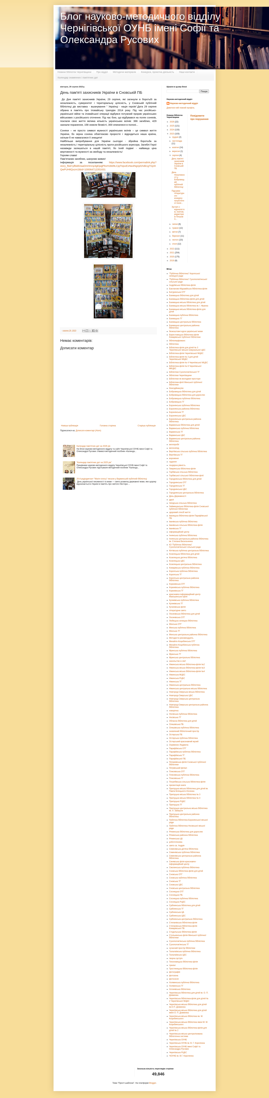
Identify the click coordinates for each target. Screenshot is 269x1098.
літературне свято (177, 610)
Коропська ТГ (175, 574)
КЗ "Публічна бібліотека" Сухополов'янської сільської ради (185, 546)
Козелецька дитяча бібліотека (183, 557)
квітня (175, 232)
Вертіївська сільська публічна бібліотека (188, 451)
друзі (171, 499)
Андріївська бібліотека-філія (182, 285)
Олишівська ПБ (176, 724)
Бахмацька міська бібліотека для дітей (187, 302)
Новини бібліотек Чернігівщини (74, 72)
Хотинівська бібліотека (179, 989)
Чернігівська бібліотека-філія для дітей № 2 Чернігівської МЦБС (188, 999)
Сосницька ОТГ (176, 891)
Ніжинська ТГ (175, 681)
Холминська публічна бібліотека (184, 982)
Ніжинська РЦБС (177, 678)
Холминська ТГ (176, 986)
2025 (172, 126)
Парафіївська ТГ (177, 755)
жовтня (175, 147)
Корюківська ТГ (176, 591)
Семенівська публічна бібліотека (184, 852)
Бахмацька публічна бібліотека (183, 315)
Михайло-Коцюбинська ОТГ (182, 641)
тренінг (172, 965)
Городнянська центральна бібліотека (186, 493)
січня (174, 244)
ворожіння (174, 458)
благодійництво (176, 388)
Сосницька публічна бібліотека (183, 898)
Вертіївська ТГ (176, 455)
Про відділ (102, 72)
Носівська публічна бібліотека (183, 714)
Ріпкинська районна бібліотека (183, 835)
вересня (176, 151)
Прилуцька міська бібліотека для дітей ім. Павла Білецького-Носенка (188, 789)
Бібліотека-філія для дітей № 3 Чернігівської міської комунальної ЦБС (187, 348)
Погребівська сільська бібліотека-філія (187, 782)
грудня (175, 137)
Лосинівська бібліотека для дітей (184, 614)
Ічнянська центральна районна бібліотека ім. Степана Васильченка (188, 540)
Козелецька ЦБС (177, 561)
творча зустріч (176, 958)
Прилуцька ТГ (175, 805)
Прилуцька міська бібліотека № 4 (184, 798)
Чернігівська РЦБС (178, 1052)
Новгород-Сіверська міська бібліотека (187, 692)
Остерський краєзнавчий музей (184, 741)
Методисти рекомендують (181, 638)
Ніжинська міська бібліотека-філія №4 (187, 671)
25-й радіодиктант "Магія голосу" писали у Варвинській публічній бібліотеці (111, 479)
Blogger (152, 1083)
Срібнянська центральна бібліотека (185, 919)
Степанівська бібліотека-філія (183, 922)
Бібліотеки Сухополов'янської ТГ (184, 372)
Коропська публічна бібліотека (183, 571)
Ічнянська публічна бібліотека (183, 535)
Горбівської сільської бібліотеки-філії (186, 475)
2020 (172, 256)
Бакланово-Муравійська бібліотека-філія (188, 289)
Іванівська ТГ (175, 528)
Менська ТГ (174, 631)
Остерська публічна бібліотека (183, 738)
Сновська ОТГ (176, 874)
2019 (172, 260)
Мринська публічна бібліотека (183, 650)
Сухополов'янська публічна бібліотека (187, 941)
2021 (172, 252)
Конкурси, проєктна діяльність (157, 72)
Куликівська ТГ (176, 603)
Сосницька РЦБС (177, 902)
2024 (172, 130)
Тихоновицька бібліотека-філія (183, 962)
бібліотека (174, 344)
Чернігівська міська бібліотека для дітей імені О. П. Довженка (188, 1011)
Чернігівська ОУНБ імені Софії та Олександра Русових (184, 1047)
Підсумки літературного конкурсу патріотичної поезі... (178, 197)
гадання (173, 462)
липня (175, 224)
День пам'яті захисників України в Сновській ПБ (178, 164)
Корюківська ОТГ (177, 584)
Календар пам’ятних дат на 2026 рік (93, 446)
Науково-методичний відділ (184, 103)
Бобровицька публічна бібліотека (184, 398)
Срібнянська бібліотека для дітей (184, 905)
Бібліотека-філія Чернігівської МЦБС (186, 353)
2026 (172, 122)
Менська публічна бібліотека (182, 627)
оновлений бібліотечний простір (184, 731)
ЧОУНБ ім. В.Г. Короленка (181, 1056)
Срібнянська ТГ (176, 909)
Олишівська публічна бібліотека (184, 727)
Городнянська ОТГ (178, 482)
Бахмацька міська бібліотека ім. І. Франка (188, 306)
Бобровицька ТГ (176, 402)
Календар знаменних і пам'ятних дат (78, 77)
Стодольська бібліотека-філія (183, 932)
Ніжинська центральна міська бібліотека (188, 688)
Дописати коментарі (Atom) (88, 430)
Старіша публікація (147, 425)
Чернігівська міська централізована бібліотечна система (185, 1035)
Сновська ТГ (175, 881)
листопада (177, 141)
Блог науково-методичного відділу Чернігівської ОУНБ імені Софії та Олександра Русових (140, 28)
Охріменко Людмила (178, 745)
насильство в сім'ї (177, 661)
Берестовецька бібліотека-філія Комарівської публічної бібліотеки (185, 336)
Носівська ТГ (175, 717)
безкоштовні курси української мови (186, 331)
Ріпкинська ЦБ (176, 838)
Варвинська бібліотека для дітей (184, 425)
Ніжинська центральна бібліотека (184, 685)
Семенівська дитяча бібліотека (183, 849)
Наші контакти (187, 72)
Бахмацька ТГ (175, 318)
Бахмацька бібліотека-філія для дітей (186, 299)
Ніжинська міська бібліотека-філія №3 (187, 668)
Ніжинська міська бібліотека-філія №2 (187, 664)
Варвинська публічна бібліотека (184, 428)
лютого (175, 240)
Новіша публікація (69, 425)
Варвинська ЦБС (177, 435)
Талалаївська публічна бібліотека (185, 951)
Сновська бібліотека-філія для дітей (186, 871)
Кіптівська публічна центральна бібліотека (189, 550)
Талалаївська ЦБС (178, 955)
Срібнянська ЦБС (177, 916)
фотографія (174, 972)
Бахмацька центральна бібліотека (185, 322)
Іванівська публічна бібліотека (183, 521)
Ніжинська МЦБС (177, 675)
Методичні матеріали (124, 72)
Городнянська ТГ (177, 486)
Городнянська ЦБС (178, 489)
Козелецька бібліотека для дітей (184, 554)
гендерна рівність (177, 465)
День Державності (177, 496)
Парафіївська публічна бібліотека (185, 752)
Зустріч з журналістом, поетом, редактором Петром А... (178, 213)
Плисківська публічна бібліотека (184, 775)
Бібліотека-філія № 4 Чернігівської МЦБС (188, 362)
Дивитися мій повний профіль (181, 108)
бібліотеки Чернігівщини (180, 375)
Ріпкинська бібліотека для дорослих (186, 832)
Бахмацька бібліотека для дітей (184, 295)
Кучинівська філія (177, 607)
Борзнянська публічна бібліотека (184, 405)
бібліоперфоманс (177, 340)
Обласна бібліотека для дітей (183, 721)
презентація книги (177, 785)
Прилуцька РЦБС (177, 801)
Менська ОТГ (175, 624)
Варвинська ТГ (176, 432)
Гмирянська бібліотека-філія (182, 468)
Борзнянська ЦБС (177, 416)
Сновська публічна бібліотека (183, 878)
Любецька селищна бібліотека (183, 621)
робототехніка (175, 842)
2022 (172, 249)
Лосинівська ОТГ (177, 617)
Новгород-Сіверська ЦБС (181, 695)
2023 (172, 134)
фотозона (173, 975)
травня (175, 228)
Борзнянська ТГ (176, 412)
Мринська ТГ (175, 654)
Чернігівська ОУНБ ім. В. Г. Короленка (187, 1043)
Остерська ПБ (175, 734)
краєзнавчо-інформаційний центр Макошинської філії (185, 595)
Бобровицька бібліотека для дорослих (187, 395)
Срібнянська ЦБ (176, 912)
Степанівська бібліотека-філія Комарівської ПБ (183, 927)
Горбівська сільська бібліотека (183, 472)
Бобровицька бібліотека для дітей (185, 391)
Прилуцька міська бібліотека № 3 (184, 794)
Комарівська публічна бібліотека (184, 568)
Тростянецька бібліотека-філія (183, 968)
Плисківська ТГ (176, 778)
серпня (175, 155)
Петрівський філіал (178, 768)
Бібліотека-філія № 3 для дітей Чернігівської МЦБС (183, 358)
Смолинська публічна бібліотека (184, 867)
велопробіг (174, 444)
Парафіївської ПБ (177, 759)
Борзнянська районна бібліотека (184, 409)
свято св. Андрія (177, 845)
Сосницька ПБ (176, 895)
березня (176, 236)
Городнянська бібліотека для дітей (185, 479)
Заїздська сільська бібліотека (183, 503)
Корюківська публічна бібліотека (184, 587)
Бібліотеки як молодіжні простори (184, 379)
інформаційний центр (179, 532)
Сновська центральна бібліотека (184, 888)
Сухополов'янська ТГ (179, 944)
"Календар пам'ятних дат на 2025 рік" (94, 462)
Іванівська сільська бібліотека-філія (186, 525)
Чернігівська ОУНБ (178, 1039)
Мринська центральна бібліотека (184, 657)
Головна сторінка (108, 425)
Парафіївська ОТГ (177, 748)
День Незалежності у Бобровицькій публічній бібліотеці (178, 179)
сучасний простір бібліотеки (182, 948)
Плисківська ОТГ (177, 771)
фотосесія (174, 979)
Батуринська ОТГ (177, 292)
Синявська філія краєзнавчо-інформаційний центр (182, 862)
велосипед (174, 448)
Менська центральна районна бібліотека (188, 634)
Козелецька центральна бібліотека (185, 564)
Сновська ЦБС (176, 884)
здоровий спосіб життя (179, 512)
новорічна (173, 710)
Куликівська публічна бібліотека (184, 600)
